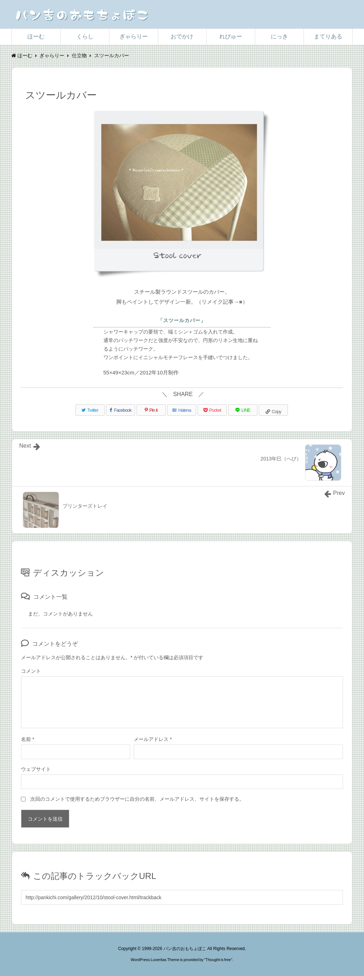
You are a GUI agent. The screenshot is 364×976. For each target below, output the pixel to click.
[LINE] (242, 410)
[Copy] (273, 410)
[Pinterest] (151, 410)
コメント (31, 671)
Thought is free (218, 960)
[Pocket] (212, 410)
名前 (27, 739)
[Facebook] (120, 410)
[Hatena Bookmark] (181, 410)
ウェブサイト (36, 769)
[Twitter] (90, 410)
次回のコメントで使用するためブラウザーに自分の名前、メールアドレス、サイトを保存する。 (137, 799)
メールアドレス (153, 739)
